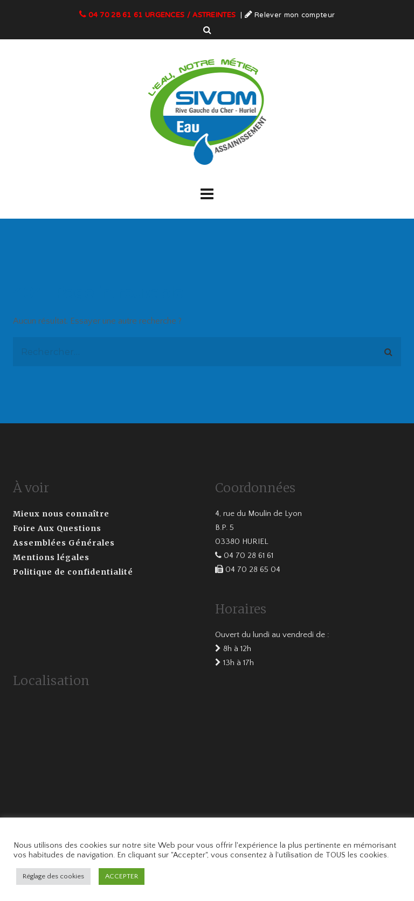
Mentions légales (51, 557)
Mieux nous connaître (61, 514)
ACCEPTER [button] (121, 876)
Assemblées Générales (64, 543)
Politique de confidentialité (73, 572)
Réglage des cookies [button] (53, 876)
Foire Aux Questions (57, 528)
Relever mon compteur (294, 15)
